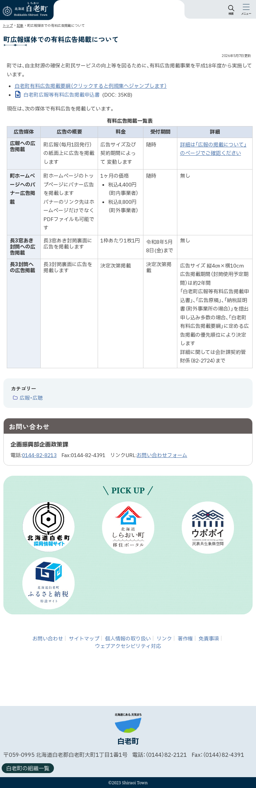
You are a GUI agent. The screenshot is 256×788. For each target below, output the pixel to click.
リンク (164, 639)
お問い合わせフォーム (162, 455)
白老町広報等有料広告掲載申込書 (78, 95)
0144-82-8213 (39, 455)
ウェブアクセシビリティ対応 (128, 646)
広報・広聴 (31, 398)
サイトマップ (84, 639)
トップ (8, 25)
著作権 (185, 639)
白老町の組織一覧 (28, 769)
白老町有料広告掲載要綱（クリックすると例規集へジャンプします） (91, 86)
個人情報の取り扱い (128, 639)
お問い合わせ (48, 639)
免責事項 (209, 639)
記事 (20, 25)
